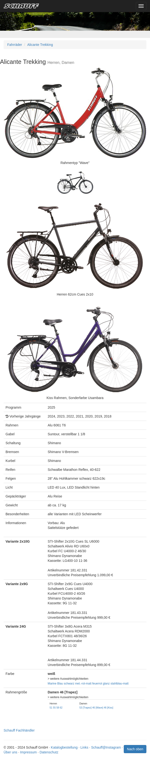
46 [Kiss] (108, 707)
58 (57, 707)
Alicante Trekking (40, 45)
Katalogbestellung (64, 747)
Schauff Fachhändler (19, 730)
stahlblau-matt (120, 683)
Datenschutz (48, 752)
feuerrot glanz (101, 683)
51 (51, 707)
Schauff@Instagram (106, 747)
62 (61, 707)
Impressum (28, 752)
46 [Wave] (97, 707)
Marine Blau (55, 683)
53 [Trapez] (85, 707)
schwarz (69, 683)
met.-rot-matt (83, 683)
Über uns (10, 752)
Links (84, 747)
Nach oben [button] (135, 749)
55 (54, 707)
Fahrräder (14, 45)
